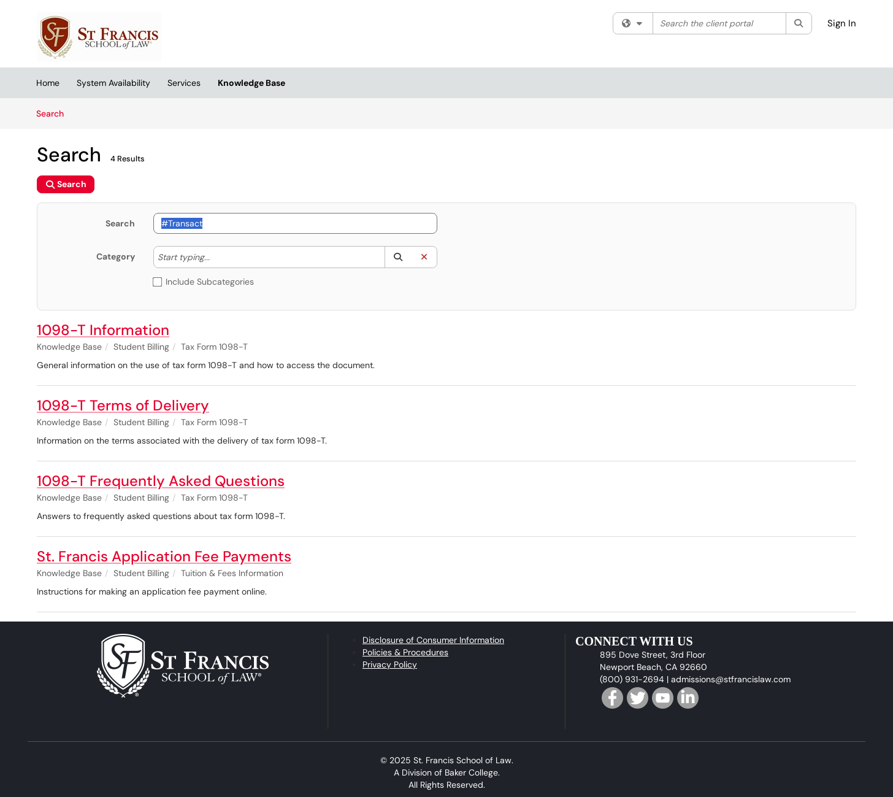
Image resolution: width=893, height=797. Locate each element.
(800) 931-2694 (632, 679)
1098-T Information (103, 329)
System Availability (113, 82)
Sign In (841, 23)
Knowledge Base (251, 82)
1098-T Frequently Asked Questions (161, 480)
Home (47, 82)
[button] (398, 257)
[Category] (216, 257)
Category (115, 256)
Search (54, 113)
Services (184, 82)
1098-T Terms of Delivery (123, 405)
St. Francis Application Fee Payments (164, 556)
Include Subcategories (203, 281)
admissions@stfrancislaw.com (731, 679)
